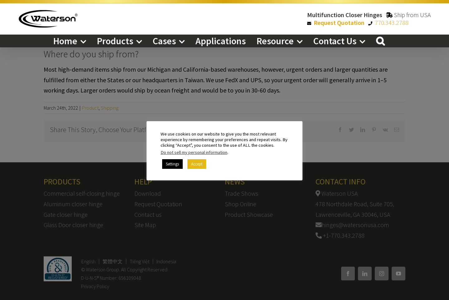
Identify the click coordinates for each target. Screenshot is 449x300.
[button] (380, 41)
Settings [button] (172, 164)
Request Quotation (339, 22)
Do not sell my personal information (194, 152)
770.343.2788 (391, 22)
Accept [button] (196, 164)
